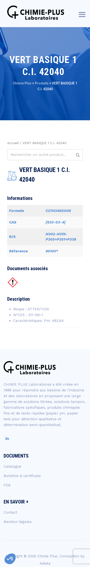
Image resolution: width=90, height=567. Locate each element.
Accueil (13, 143)
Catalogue (12, 466)
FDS (7, 485)
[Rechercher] (78, 155)
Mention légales (18, 522)
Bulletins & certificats (22, 476)
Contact (10, 512)
